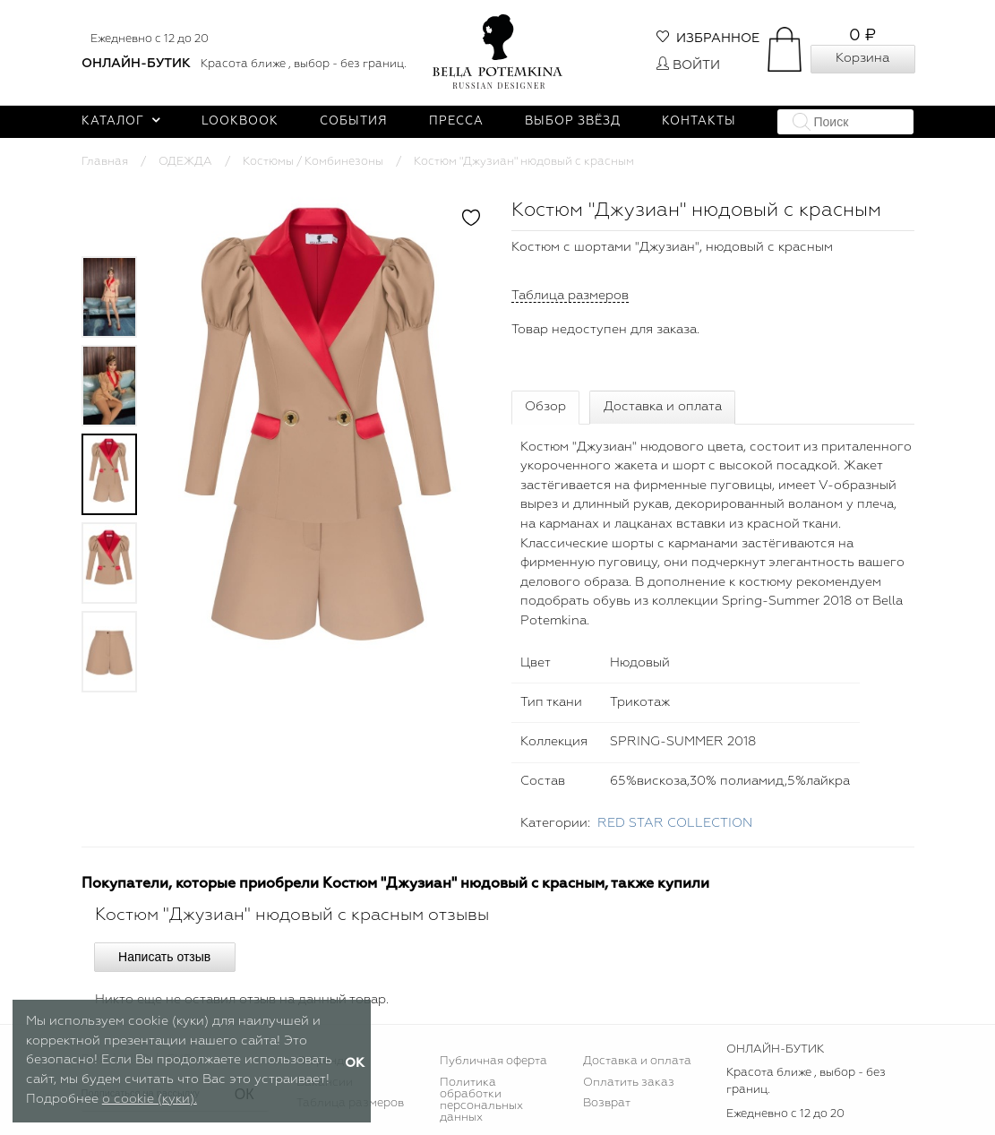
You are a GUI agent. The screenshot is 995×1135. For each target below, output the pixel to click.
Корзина (862, 58)
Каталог (121, 121)
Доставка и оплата (663, 406)
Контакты (699, 121)
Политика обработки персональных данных (481, 1100)
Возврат (606, 1103)
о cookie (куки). (149, 1099)
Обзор (545, 406)
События (354, 121)
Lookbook (240, 121)
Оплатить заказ (628, 1082)
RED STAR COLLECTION (674, 823)
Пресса (456, 121)
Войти (688, 65)
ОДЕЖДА (185, 162)
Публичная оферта (493, 1061)
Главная (104, 162)
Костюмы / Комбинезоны (313, 162)
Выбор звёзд (573, 121)
